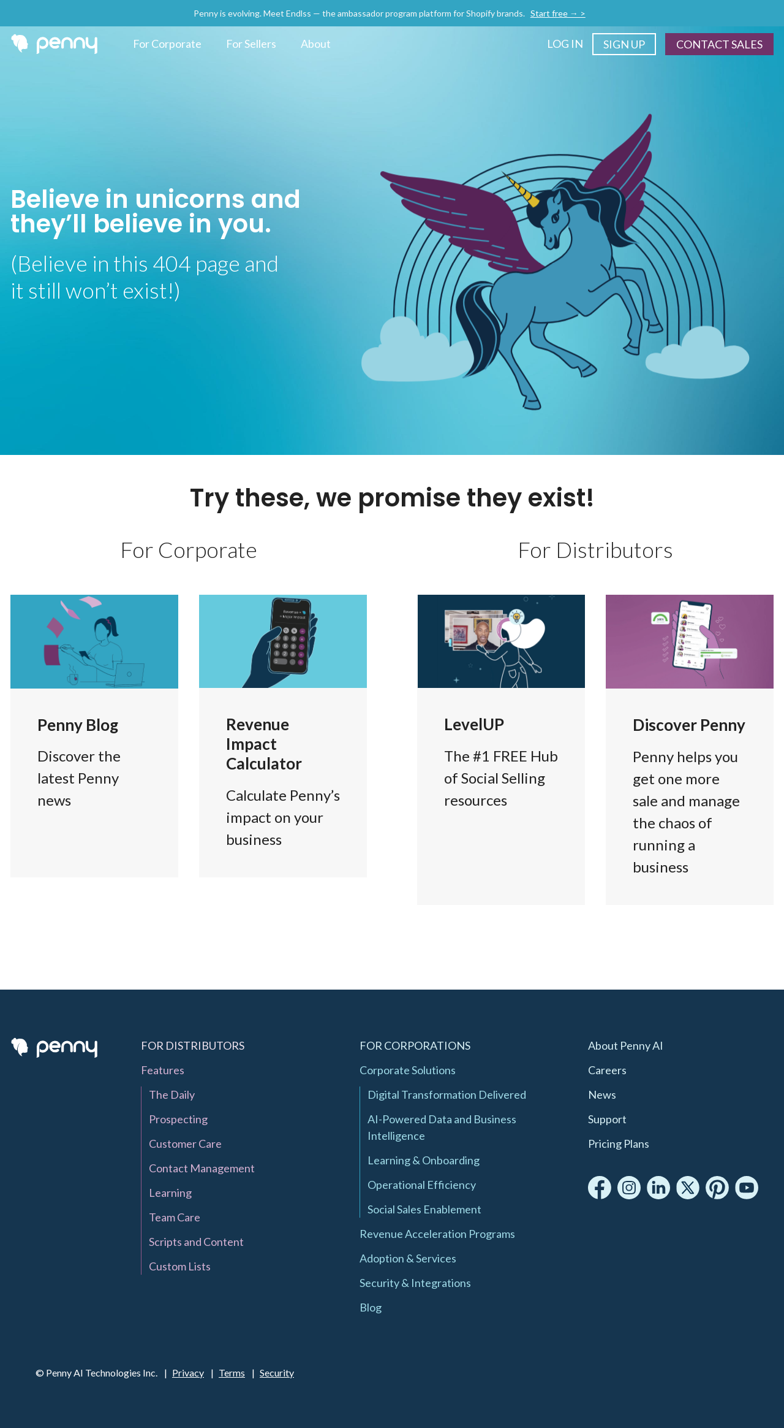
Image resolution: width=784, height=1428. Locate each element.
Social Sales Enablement (424, 1209)
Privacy (188, 1372)
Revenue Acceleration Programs (437, 1233)
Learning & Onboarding (424, 1160)
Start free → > (558, 13)
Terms (232, 1372)
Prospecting (178, 1119)
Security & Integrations (415, 1282)
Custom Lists (180, 1266)
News (602, 1094)
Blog (94, 736)
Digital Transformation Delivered (447, 1094)
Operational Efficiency (422, 1184)
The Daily (172, 1094)
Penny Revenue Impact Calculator (283, 736)
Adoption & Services (408, 1258)
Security (277, 1372)
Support (607, 1119)
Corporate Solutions (408, 1070)
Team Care (174, 1217)
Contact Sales (719, 44)
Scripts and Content (196, 1241)
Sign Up (624, 44)
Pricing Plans (618, 1143)
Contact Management (202, 1168)
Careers (607, 1070)
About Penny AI (625, 1045)
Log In (565, 43)
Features (690, 750)
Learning (170, 1192)
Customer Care (185, 1143)
